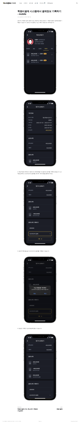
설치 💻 (36, 3)
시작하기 (25, 3)
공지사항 (31, 3)
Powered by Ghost (74, 421)
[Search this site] (77, 3)
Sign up (40, 421)
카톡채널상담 (50, 3)
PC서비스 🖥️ (42, 3)
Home (20, 3)
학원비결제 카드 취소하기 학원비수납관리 (28, 409)
